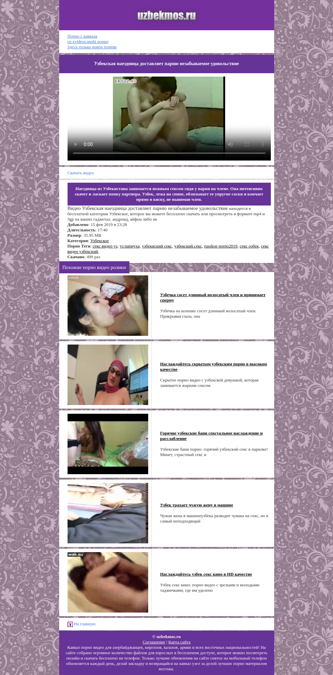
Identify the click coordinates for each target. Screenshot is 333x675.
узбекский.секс (188, 246)
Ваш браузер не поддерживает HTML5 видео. (169, 119)
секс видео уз (105, 246)
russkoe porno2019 (220, 246)
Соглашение (153, 641)
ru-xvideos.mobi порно (88, 41)
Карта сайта (179, 641)
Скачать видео (81, 172)
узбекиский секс (157, 246)
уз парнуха (130, 246)
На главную (82, 624)
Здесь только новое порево (92, 46)
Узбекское (99, 240)
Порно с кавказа (82, 36)
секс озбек (249, 246)
